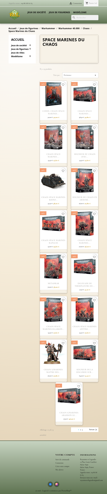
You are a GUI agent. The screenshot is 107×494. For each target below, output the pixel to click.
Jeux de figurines (59, 12)
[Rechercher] (84, 17)
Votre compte (65, 455)
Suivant (93, 429)
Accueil (17, 39)
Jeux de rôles (18, 52)
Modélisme (80, 12)
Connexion (59, 463)
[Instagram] (56, 484)
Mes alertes (59, 470)
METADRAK (53, 283)
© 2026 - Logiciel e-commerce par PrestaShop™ (54, 490)
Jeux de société (36, 12)
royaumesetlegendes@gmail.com (91, 480)
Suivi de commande (62, 459)
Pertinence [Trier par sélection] (80, 75)
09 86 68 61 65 (26, 3)
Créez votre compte (62, 466)
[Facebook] (50, 484)
